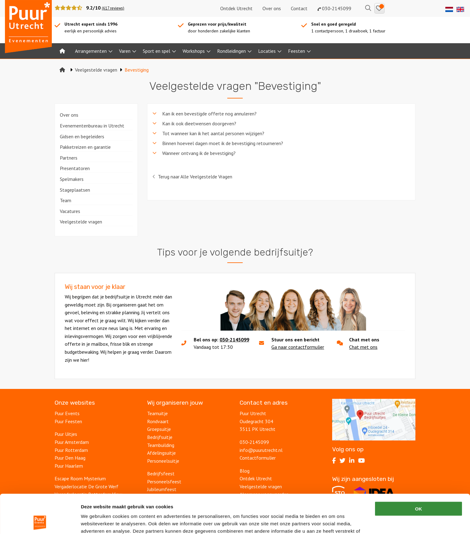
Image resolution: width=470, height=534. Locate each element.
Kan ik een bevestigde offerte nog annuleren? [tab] (209, 114)
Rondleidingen (231, 51)
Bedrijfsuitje (159, 437)
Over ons (271, 8)
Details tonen (333, 521)
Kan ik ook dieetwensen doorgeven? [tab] (199, 123)
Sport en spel (156, 51)
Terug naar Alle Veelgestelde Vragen (192, 176)
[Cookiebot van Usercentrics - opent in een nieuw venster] (40, 522)
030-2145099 (234, 339)
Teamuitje (157, 413)
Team (65, 200)
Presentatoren (75, 168)
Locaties (267, 51)
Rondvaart (158, 421)
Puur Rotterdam (71, 450)
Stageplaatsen (75, 190)
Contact (299, 8)
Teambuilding (160, 445)
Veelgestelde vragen (81, 222)
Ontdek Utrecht (236, 8)
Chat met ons (363, 347)
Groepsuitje (159, 429)
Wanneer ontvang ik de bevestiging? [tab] (199, 153)
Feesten (296, 51)
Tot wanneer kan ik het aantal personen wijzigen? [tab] (213, 133)
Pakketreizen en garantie (85, 147)
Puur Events (67, 413)
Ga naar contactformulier (297, 347)
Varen (124, 51)
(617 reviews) (113, 8)
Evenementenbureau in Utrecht (92, 126)
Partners (68, 158)
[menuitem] (62, 51)
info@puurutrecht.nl (261, 450)
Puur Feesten (68, 421)
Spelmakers (72, 179)
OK (418, 472)
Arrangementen (91, 51)
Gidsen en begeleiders (82, 136)
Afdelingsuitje (161, 453)
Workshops (194, 51)
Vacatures (70, 211)
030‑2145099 (334, 8)
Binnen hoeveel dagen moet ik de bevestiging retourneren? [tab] (222, 143)
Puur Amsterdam (72, 442)
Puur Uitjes (66, 434)
